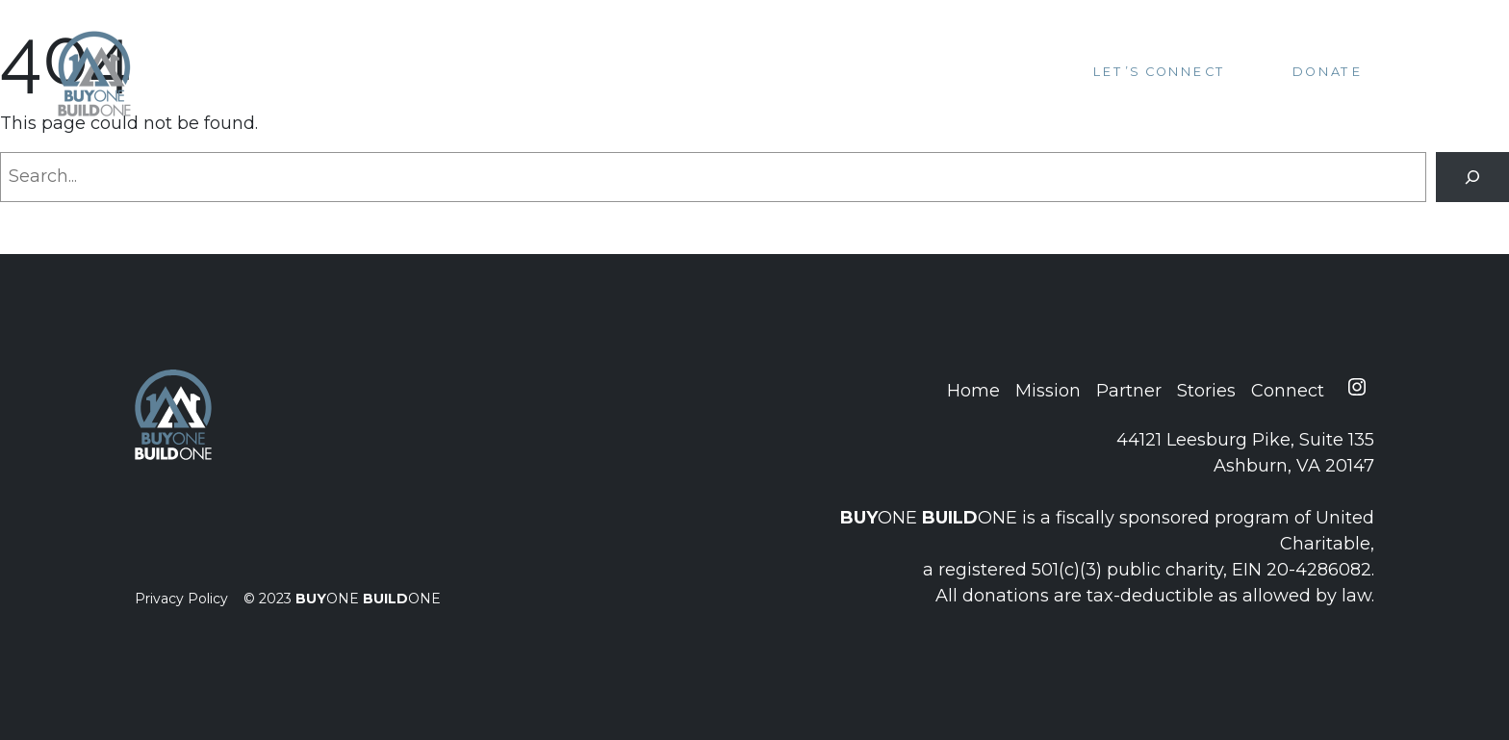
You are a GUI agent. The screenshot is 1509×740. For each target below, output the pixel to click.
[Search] (1472, 177)
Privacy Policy (181, 598)
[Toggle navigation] (1427, 72)
